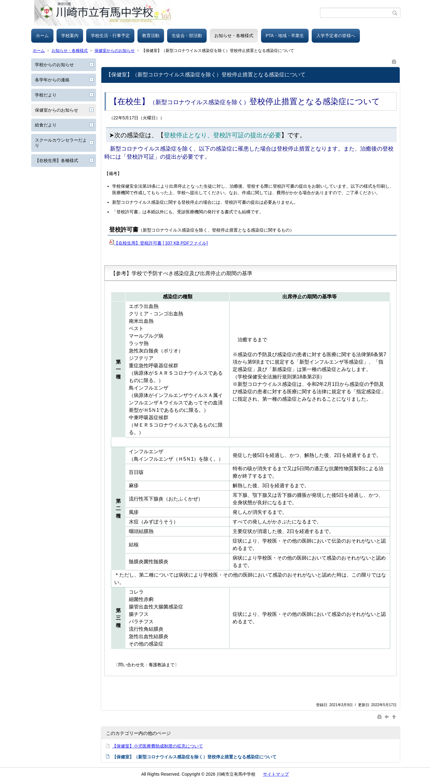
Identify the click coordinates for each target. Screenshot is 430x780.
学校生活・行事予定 (110, 35)
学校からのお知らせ (54, 64)
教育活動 (150, 35)
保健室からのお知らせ (115, 50)
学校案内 (69, 35)
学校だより (46, 94)
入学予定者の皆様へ (335, 35)
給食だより (46, 124)
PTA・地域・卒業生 (285, 35)
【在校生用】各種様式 (56, 160)
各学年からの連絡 (52, 79)
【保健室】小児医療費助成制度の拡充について (157, 746)
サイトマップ (276, 774)
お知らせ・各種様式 (233, 35)
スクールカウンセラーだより (61, 143)
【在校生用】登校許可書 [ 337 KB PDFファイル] (158, 243)
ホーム (42, 35)
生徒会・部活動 (187, 35)
